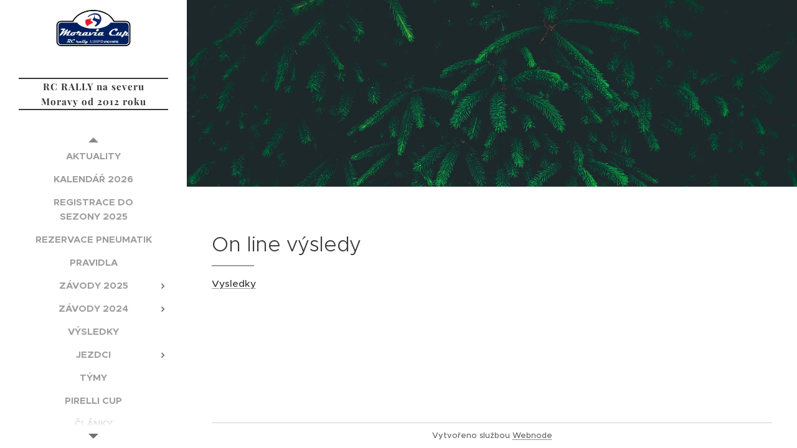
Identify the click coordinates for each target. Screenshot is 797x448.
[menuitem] (93, 156)
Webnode (532, 435)
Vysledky (234, 283)
